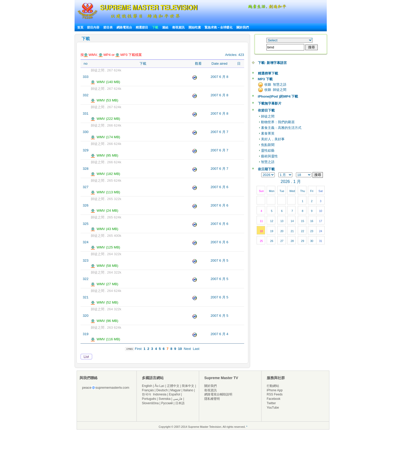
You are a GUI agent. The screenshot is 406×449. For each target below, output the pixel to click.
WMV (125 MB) (105, 247)
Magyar (175, 390)
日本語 (180, 403)
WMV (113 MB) (105, 192)
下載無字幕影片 (269, 103)
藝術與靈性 (269, 156)
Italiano (188, 390)
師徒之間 (267, 116)
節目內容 (93, 27)
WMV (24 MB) (104, 210)
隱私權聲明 (212, 399)
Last (196, 349)
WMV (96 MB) (104, 321)
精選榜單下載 (268, 73)
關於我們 (242, 27)
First (138, 349)
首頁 (80, 27)
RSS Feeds (274, 394)
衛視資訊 (178, 27)
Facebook (273, 399)
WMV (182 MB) (105, 174)
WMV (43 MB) (104, 229)
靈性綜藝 (267, 150)
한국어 (146, 394)
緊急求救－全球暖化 (219, 27)
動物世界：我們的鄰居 (278, 122)
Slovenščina (150, 403)
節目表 (108, 27)
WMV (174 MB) (105, 137)
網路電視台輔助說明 (218, 394)
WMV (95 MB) (104, 155)
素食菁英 (267, 133)
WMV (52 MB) (104, 302)
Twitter (271, 403)
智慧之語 (267, 162)
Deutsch (162, 390)
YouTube (273, 407)
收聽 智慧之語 (275, 84)
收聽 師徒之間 (275, 90)
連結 (165, 27)
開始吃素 (195, 27)
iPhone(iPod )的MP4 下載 (278, 96)
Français (148, 390)
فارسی (177, 399)
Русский (167, 403)
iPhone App (274, 390)
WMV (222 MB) (105, 119)
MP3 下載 (265, 79)
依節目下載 (266, 110)
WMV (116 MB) (105, 339)
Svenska (165, 399)
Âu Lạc (159, 386)
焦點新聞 (267, 145)
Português (149, 399)
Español (174, 394)
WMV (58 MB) (104, 266)
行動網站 (273, 386)
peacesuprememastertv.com (105, 387)
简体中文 (188, 386)
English (147, 386)
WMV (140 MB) (105, 82)
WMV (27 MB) (104, 284)
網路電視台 (125, 27)
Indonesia (159, 394)
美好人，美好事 (273, 139)
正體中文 (173, 386)
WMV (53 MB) (104, 100)
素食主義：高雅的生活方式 (281, 128)
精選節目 (142, 27)
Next (187, 349)
